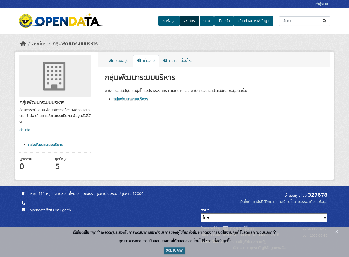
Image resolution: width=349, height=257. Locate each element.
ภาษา (205, 210)
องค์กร (189, 21)
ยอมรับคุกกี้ (174, 250)
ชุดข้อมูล (169, 21)
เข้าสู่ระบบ (321, 4)
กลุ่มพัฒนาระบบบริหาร (75, 43)
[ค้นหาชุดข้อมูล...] (304, 21)
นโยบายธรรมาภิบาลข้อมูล (307, 202)
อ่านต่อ (24, 130)
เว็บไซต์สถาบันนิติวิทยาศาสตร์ (262, 202)
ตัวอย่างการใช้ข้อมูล (253, 21)
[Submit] (325, 21)
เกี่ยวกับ (224, 21)
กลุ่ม (206, 21)
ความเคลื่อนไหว (177, 61)
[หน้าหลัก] (23, 43)
